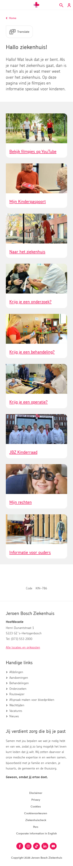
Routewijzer (17, 694)
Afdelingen (16, 672)
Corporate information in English (36, 833)
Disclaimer (35, 793)
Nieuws (14, 716)
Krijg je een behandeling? (32, 352)
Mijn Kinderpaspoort (27, 201)
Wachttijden (16, 705)
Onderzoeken (17, 688)
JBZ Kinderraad (23, 452)
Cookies (36, 806)
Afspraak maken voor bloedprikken (31, 699)
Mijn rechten (20, 502)
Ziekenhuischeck (35, 820)
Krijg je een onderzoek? (30, 302)
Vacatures (15, 710)
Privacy (35, 799)
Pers (35, 827)
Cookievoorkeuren (35, 813)
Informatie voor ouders (30, 552)
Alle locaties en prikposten (23, 647)
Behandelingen (19, 683)
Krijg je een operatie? (28, 402)
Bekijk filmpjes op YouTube (32, 151)
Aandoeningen (18, 677)
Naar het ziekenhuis (27, 252)
